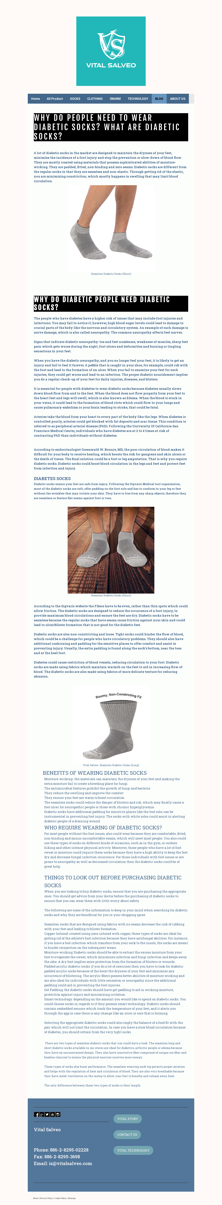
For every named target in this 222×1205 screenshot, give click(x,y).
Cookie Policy (60, 1198)
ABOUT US (177, 98)
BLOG (159, 98)
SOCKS (75, 98)
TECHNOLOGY (138, 98)
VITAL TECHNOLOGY (133, 1150)
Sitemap (71, 1198)
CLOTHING (95, 98)
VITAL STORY (127, 1119)
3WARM (115, 98)
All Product (55, 98)
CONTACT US (127, 1134)
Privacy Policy (46, 1198)
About (35, 1198)
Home (35, 98)
